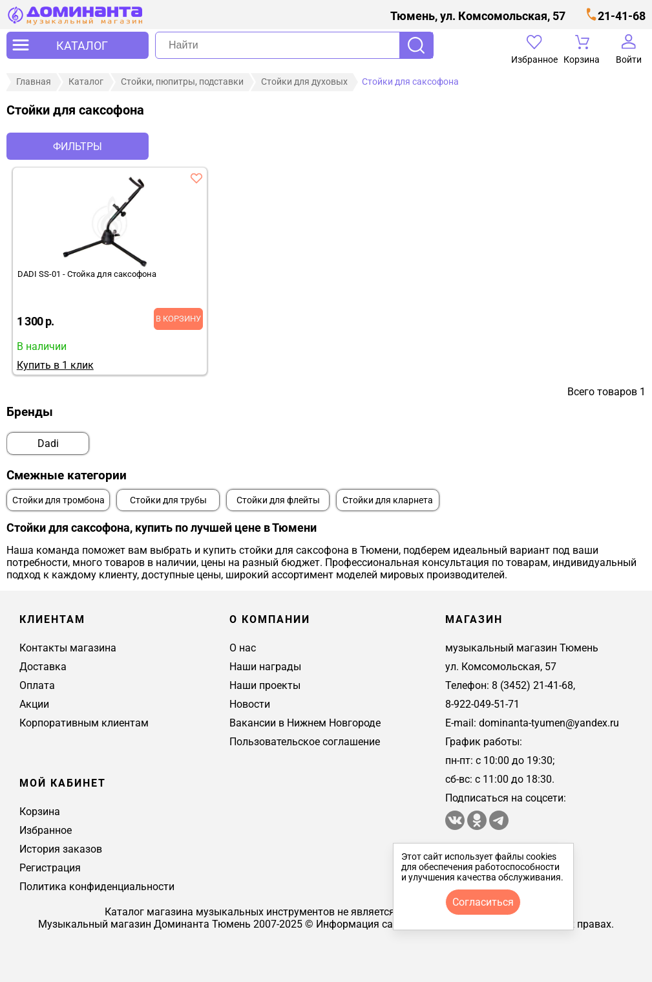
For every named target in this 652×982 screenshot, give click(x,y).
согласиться (483, 902)
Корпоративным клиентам (84, 723)
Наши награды (265, 666)
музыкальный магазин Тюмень (521, 648)
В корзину (178, 318)
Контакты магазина (67, 648)
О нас (242, 648)
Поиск (416, 45)
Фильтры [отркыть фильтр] (77, 146)
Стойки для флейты (278, 500)
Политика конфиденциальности (96, 886)
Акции (34, 704)
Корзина (39, 811)
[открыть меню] (77, 45)
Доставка (43, 666)
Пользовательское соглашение (304, 742)
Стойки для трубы (168, 500)
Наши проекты (264, 685)
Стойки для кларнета (387, 500)
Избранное (45, 830)
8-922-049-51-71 (482, 704)
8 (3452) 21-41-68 (532, 685)
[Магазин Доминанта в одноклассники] (478, 826)
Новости (249, 704)
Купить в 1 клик (55, 365)
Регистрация (50, 868)
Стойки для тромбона (58, 500)
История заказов (60, 849)
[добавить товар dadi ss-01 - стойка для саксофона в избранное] (196, 178)
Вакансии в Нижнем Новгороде (305, 723)
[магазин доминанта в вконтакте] (455, 826)
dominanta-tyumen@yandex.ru (549, 723)
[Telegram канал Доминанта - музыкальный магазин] (499, 826)
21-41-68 (622, 16)
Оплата (37, 685)
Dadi (48, 443)
